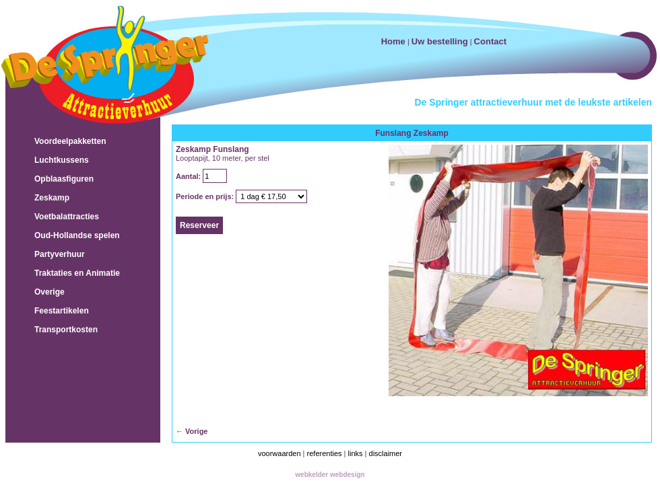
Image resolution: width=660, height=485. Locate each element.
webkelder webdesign (329, 474)
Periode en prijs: (206, 196)
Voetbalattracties (66, 216)
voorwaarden (279, 453)
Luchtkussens (61, 160)
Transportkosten (66, 329)
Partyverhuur (59, 254)
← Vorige (191, 431)
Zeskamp (51, 197)
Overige (49, 292)
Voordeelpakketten (70, 141)
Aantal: (189, 176)
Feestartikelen (61, 310)
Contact (490, 41)
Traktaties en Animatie (77, 273)
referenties (324, 453)
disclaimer (386, 453)
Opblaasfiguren (64, 179)
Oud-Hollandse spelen (77, 235)
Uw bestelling (439, 41)
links (355, 453)
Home (393, 41)
